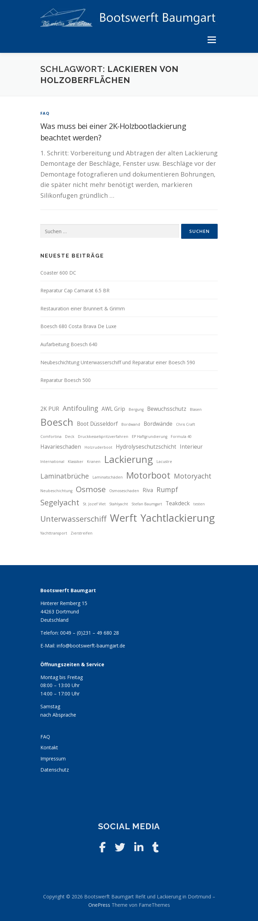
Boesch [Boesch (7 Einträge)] (56, 422)
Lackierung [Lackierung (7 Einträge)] (128, 459)
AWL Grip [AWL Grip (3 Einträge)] (113, 409)
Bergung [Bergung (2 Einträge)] (136, 409)
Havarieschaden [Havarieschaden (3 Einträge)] (60, 446)
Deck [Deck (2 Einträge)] (69, 436)
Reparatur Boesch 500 (65, 380)
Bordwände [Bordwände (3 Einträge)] (158, 423)
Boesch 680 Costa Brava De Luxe (78, 326)
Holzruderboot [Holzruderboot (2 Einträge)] (98, 447)
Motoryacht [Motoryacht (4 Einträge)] (192, 476)
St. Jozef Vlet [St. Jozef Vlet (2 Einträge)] (94, 504)
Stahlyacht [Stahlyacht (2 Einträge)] (118, 504)
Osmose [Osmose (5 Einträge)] (91, 489)
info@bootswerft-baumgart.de (91, 645)
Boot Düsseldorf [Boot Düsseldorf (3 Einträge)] (97, 423)
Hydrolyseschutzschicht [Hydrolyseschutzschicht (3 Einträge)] (146, 446)
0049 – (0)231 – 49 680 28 (89, 632)
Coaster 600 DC (58, 272)
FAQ (45, 113)
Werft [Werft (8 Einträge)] (123, 518)
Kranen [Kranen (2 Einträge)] (93, 461)
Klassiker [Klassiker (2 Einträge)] (75, 461)
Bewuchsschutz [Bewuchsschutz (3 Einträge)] (166, 409)
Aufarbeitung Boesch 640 (68, 344)
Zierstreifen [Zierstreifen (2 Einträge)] (81, 533)
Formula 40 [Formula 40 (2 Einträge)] (181, 436)
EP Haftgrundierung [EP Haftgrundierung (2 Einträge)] (149, 436)
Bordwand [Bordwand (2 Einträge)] (130, 424)
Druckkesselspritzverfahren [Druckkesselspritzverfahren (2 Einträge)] (103, 436)
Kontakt (49, 747)
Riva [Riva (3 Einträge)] (148, 490)
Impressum (53, 758)
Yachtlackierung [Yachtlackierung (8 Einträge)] (177, 518)
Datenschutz (54, 769)
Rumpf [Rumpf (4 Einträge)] (167, 489)
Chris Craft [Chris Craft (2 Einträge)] (185, 424)
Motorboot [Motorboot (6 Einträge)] (148, 475)
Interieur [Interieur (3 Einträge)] (191, 446)
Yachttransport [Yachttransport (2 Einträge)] (53, 533)
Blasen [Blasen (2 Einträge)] (196, 409)
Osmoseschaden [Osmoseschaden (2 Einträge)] (124, 490)
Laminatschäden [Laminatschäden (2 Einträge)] (107, 477)
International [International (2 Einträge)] (52, 461)
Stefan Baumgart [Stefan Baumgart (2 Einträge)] (146, 504)
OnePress (99, 905)
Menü (211, 39)
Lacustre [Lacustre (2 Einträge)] (164, 461)
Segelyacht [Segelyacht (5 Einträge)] (59, 502)
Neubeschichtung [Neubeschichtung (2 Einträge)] (56, 490)
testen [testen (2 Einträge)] (199, 504)
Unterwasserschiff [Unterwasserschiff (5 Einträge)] (73, 518)
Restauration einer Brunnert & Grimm (82, 308)
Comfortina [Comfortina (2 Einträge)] (51, 436)
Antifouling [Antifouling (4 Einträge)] (80, 408)
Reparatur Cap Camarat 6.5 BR (75, 290)
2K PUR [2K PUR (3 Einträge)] (49, 409)
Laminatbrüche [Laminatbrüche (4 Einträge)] (64, 476)
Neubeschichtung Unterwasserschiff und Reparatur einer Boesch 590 (117, 362)
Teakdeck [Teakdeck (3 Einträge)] (178, 503)
